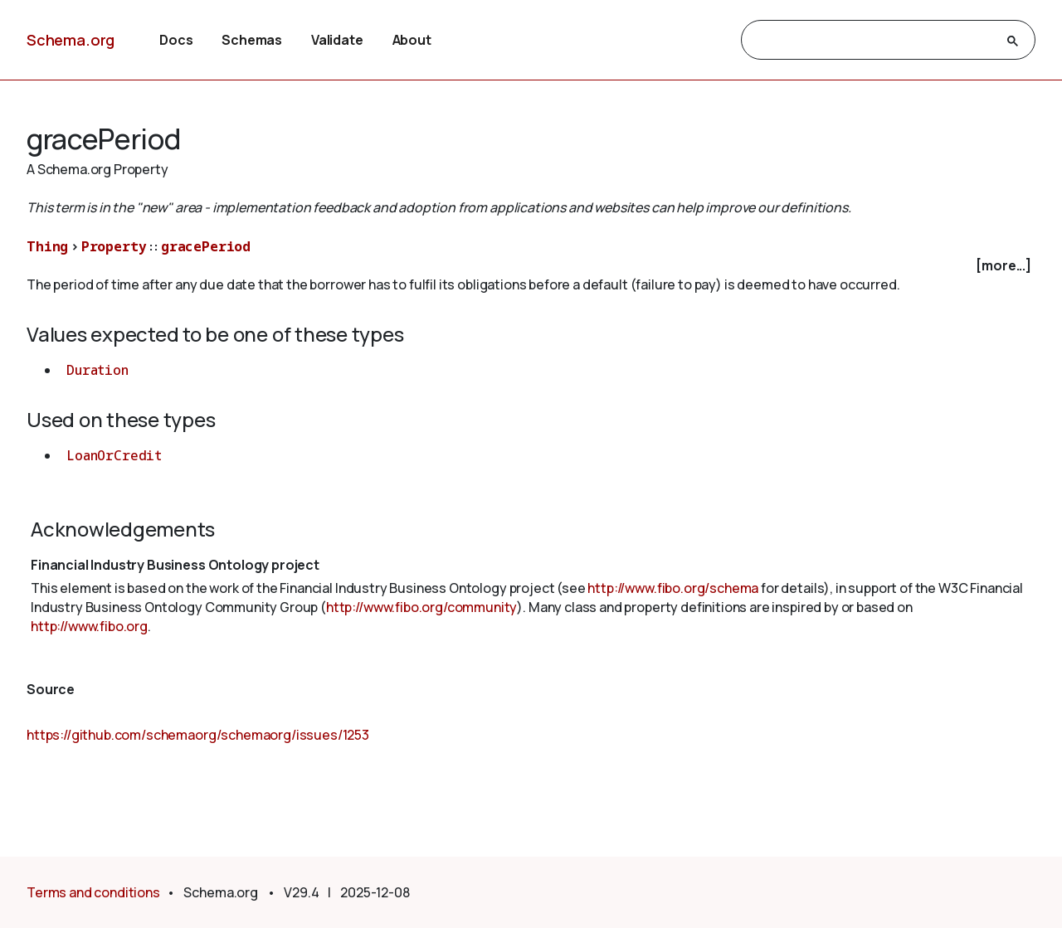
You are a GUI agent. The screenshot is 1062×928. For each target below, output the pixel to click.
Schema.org (70, 40)
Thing (47, 246)
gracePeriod (206, 246)
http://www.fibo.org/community (421, 607)
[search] (873, 40)
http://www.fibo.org (89, 626)
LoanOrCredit (114, 455)
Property (114, 246)
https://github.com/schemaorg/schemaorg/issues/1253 (198, 735)
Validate (337, 40)
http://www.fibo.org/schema (672, 588)
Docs (175, 40)
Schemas (252, 40)
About (411, 40)
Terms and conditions (93, 892)
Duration (97, 370)
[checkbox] (531, 265)
